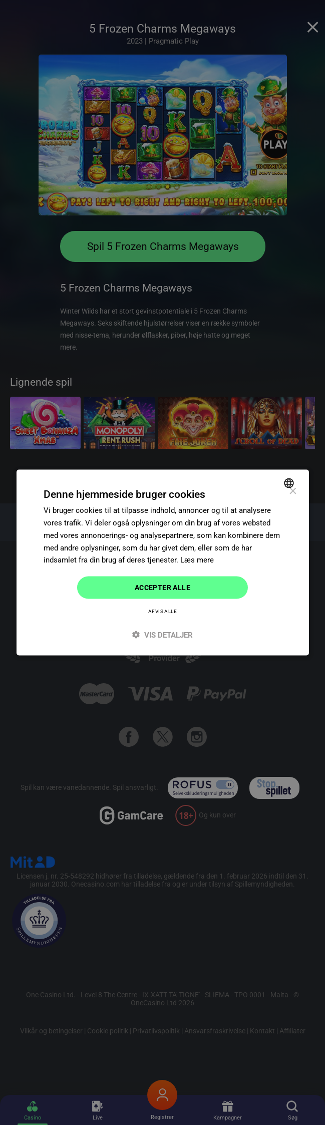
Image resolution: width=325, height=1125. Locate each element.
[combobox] (290, 483)
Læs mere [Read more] (197, 560)
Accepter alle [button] (162, 588)
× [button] (292, 491)
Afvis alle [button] (162, 611)
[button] (162, 634)
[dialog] (162, 563)
